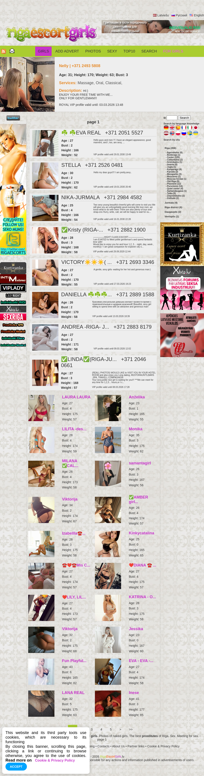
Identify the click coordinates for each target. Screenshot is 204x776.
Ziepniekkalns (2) (176, 196)
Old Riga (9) (173, 181)
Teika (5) (171, 193)
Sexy (112, 51)
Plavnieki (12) (174, 184)
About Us (118, 746)
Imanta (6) (172, 164)
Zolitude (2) (173, 198)
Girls (43, 51)
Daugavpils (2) (173, 212)
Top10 (129, 51)
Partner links (136, 746)
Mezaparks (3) (174, 174)
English (199, 15)
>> (130, 729)
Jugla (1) (171, 167)
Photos (93, 51)
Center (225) (173, 157)
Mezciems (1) (174, 176)
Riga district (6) (173, 207)
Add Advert (67, 51)
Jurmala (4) (171, 202)
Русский (181, 15)
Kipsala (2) (172, 172)
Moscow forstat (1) (176, 179)
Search (149, 51)
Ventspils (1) (172, 216)
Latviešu (163, 15)
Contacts (104, 746)
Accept (16, 766)
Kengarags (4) (174, 169)
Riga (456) (170, 148)
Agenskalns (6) (175, 152)
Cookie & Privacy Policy (163, 746)
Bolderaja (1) (173, 155)
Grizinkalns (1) (174, 162)
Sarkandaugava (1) (177, 191)
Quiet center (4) (175, 188)
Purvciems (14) (175, 186)
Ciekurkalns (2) (175, 160)
